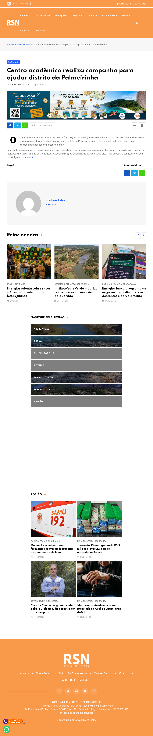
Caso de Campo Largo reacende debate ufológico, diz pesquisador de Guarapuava (53, 609)
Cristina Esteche (41, 15)
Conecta (24, 30)
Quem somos (44, 673)
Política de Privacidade (74, 680)
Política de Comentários (72, 673)
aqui (30, 157)
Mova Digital (76, 720)
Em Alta (70, 284)
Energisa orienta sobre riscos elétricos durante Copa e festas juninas (28, 292)
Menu (125, 15)
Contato (124, 673)
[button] (138, 235)
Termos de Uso (103, 673)
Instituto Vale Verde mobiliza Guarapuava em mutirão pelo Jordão (76, 292)
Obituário (92, 15)
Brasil (10, 284)
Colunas (38, 30)
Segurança (54, 541)
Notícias (27, 44)
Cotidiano (20, 284)
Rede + (24, 15)
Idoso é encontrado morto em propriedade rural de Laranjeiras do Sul (99, 609)
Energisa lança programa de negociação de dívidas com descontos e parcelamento (124, 292)
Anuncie (24, 673)
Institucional (108, 15)
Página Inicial (14, 44)
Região (76, 15)
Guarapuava (61, 15)
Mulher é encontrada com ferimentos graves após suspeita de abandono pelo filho (52, 549)
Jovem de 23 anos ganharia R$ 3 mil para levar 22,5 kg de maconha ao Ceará (98, 549)
